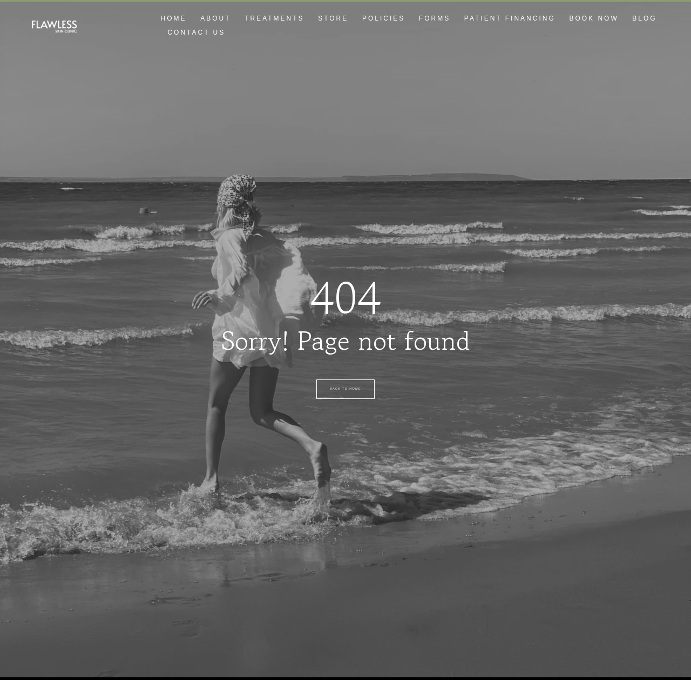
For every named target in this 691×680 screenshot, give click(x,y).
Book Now (593, 18)
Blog (644, 18)
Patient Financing (509, 18)
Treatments (274, 18)
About (215, 18)
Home (174, 18)
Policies (383, 18)
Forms (434, 18)
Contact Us (196, 32)
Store (333, 18)
